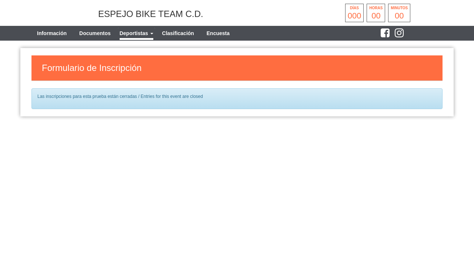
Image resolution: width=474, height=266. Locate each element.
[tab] (136, 33)
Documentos (95, 33)
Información (52, 33)
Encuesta (218, 33)
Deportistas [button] (136, 33)
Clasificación (178, 33)
